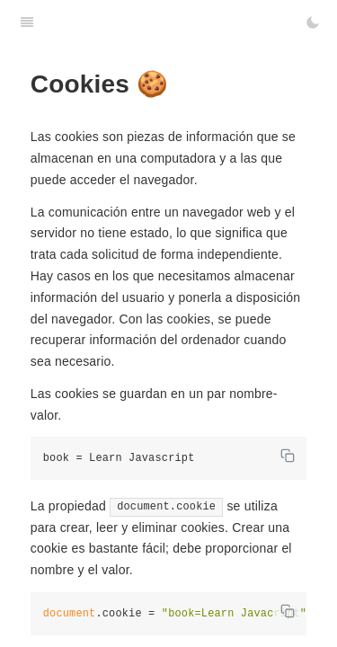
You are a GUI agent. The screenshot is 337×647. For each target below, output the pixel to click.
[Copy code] (287, 455)
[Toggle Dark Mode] (313, 22)
